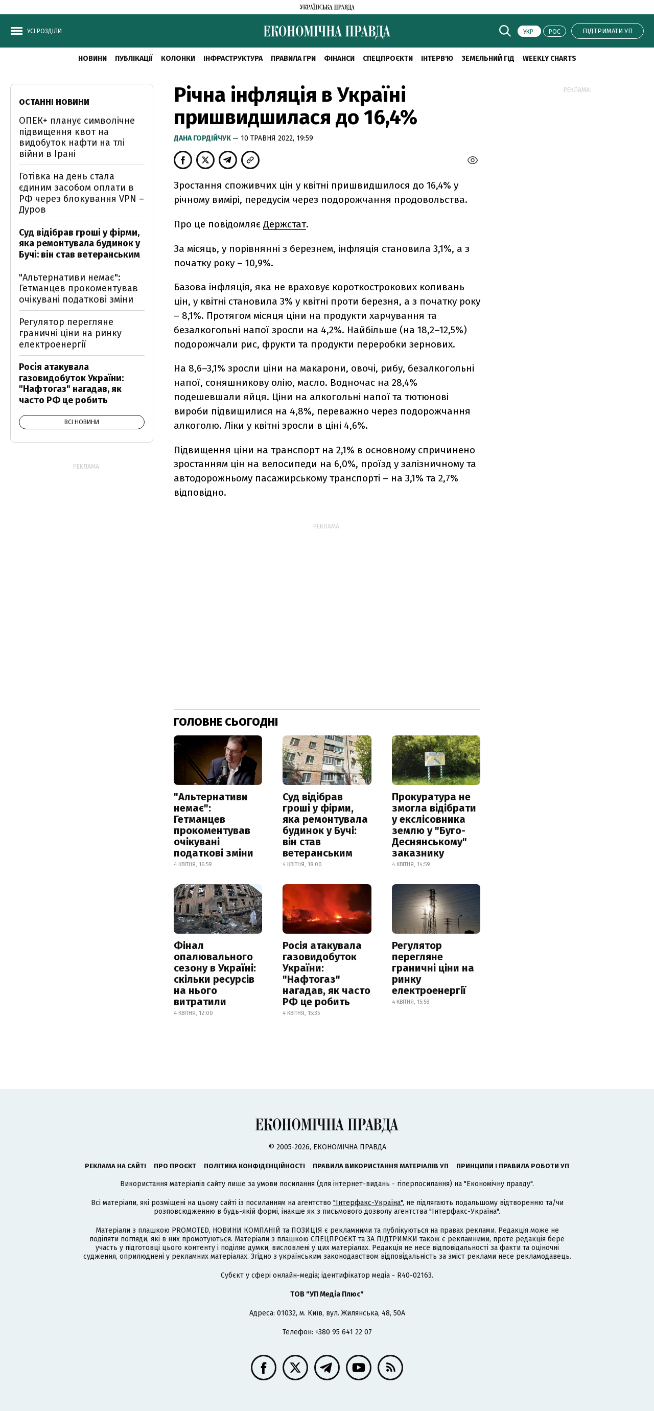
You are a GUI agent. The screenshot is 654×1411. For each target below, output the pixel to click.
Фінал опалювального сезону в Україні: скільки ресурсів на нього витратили (215, 973)
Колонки (178, 58)
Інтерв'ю (437, 58)
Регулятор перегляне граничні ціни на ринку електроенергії (433, 968)
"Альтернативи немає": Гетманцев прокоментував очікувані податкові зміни (213, 825)
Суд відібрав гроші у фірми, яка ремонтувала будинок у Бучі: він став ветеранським (325, 825)
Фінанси (339, 58)
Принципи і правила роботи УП (512, 1166)
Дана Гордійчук (203, 138)
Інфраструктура (233, 58)
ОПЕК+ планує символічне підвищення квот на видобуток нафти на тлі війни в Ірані (77, 137)
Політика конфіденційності (254, 1166)
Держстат (284, 224)
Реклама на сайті (115, 1166)
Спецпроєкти (388, 58)
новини (92, 58)
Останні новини (54, 102)
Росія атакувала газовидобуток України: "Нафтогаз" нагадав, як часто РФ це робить (326, 973)
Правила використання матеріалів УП (381, 1166)
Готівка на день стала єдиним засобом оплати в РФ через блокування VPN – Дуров (81, 193)
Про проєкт (175, 1166)
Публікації (134, 58)
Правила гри (293, 58)
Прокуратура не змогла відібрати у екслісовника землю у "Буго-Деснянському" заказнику (434, 825)
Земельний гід (488, 58)
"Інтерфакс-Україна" (368, 1202)
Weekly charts (549, 58)
